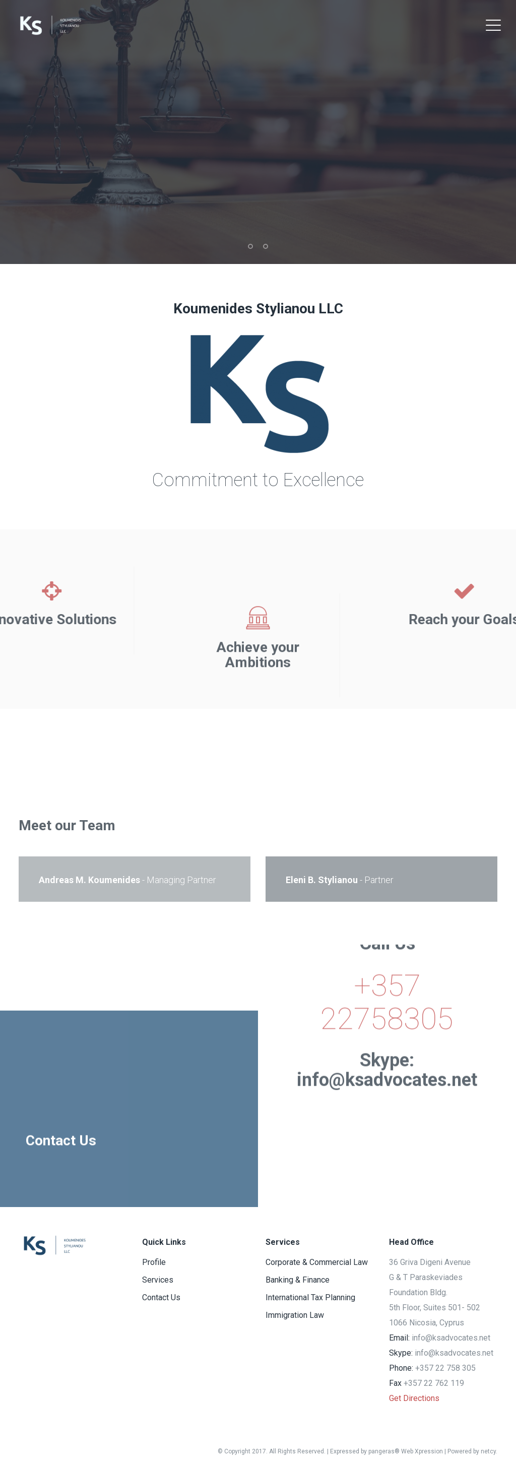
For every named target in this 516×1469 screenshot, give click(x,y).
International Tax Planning (310, 1297)
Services (157, 1280)
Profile (154, 1262)
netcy (488, 1451)
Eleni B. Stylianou (322, 880)
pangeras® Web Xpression (405, 1451)
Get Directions (414, 1398)
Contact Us (161, 1297)
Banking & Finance (180, 773)
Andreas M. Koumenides (89, 880)
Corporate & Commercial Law (317, 1262)
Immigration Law (424, 773)
